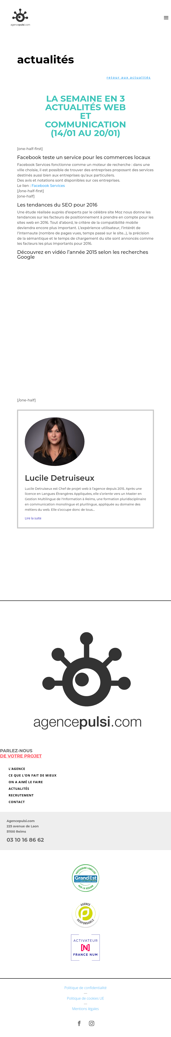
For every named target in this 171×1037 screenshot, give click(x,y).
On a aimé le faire (26, 782)
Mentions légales (85, 1008)
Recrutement (21, 795)
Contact (17, 802)
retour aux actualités (129, 77)
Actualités (19, 789)
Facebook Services (48, 186)
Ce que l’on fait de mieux (33, 775)
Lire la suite (33, 518)
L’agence (17, 769)
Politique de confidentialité (85, 987)
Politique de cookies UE (85, 998)
